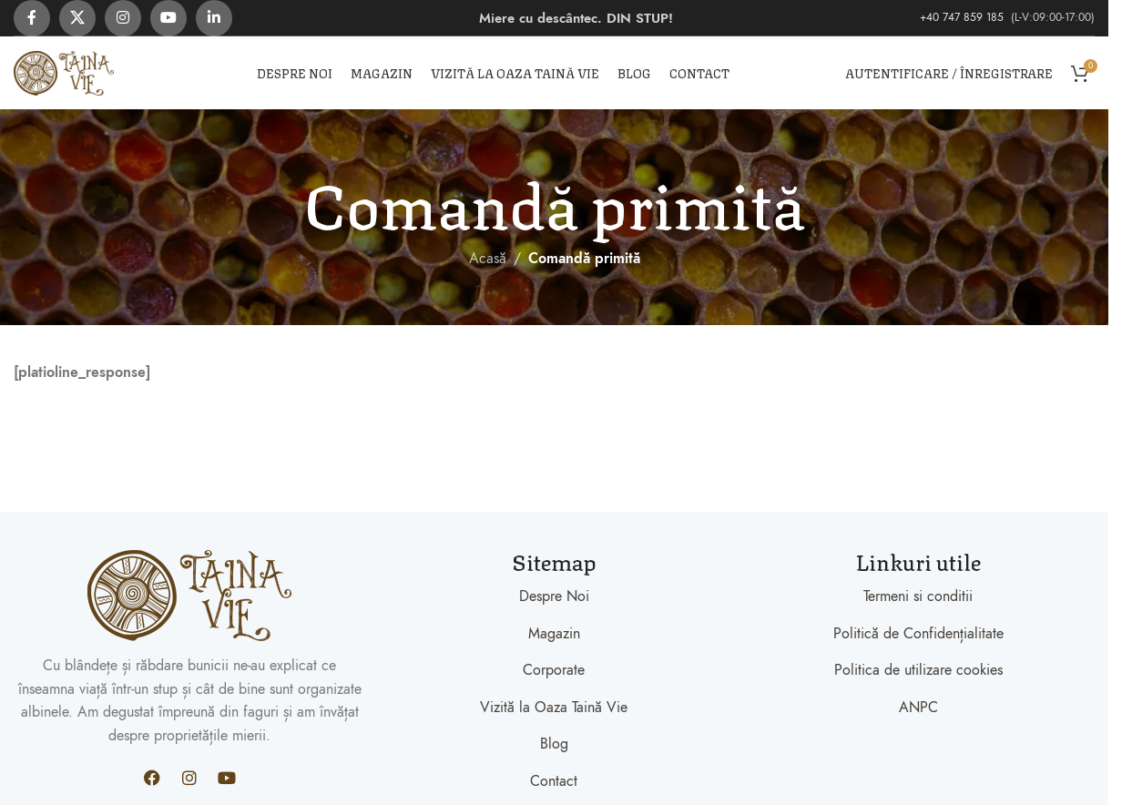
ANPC (918, 708)
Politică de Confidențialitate (918, 634)
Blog (554, 744)
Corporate (554, 670)
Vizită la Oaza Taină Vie (553, 708)
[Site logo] (64, 72)
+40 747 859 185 (963, 17)
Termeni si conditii (918, 596)
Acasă (487, 259)
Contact (553, 781)
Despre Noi (554, 596)
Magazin (554, 634)
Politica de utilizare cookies (918, 670)
